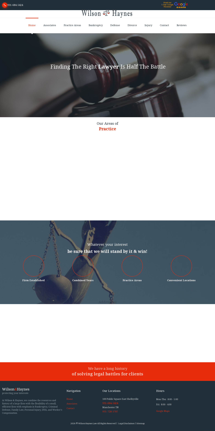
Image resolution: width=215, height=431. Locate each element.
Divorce (132, 25)
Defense (115, 25)
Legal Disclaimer (126, 423)
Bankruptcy (96, 25)
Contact (164, 25)
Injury (148, 25)
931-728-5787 (110, 411)
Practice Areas (72, 25)
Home (32, 25)
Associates (49, 25)
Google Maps (162, 411)
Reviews (182, 25)
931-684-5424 (15, 5)
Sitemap (141, 423)
